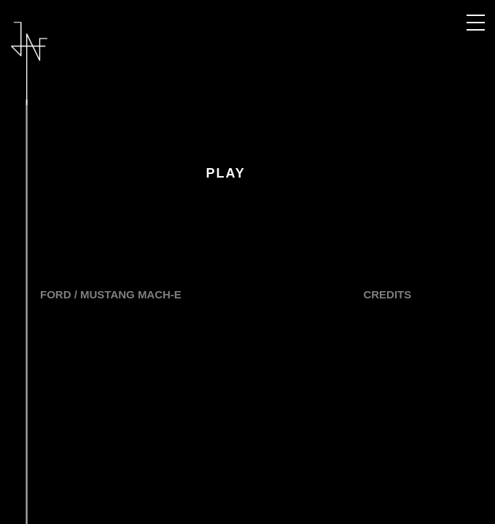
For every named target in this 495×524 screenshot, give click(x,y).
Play (225, 173)
